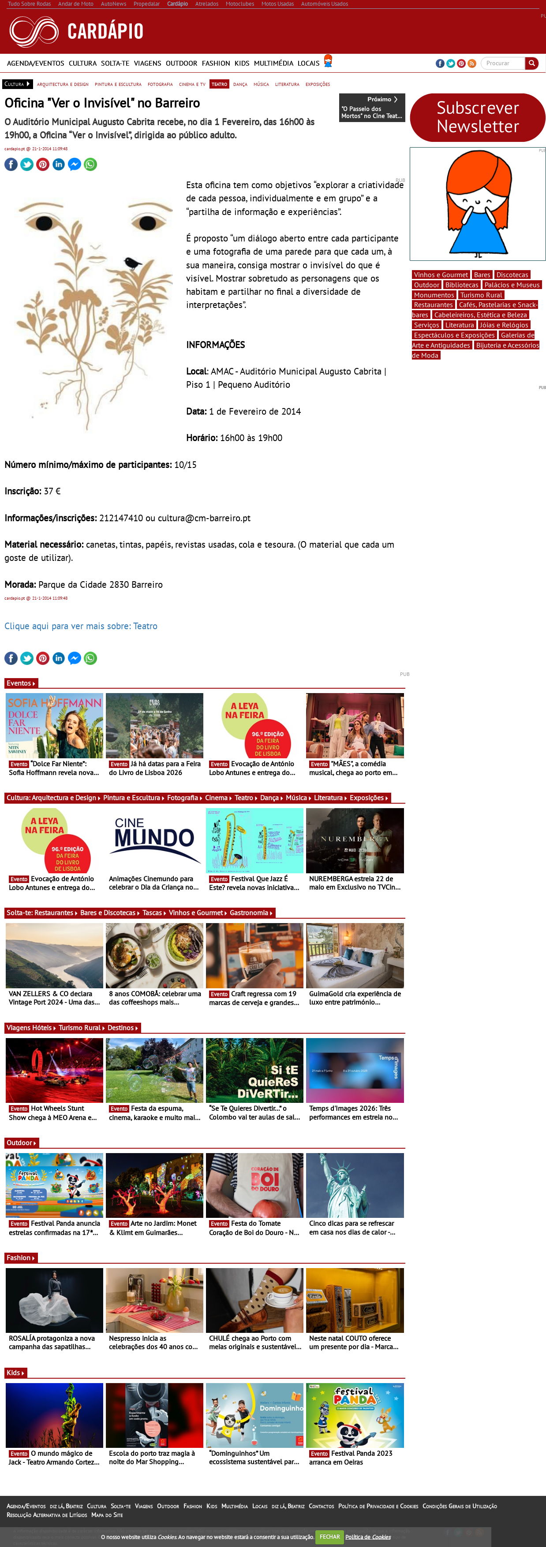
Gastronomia (251, 912)
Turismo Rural (82, 1027)
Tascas (154, 912)
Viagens (147, 63)
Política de (367, 1536)
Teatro (246, 797)
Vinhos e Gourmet (198, 912)
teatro (219, 84)
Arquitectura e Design (66, 797)
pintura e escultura (118, 84)
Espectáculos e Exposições (454, 334)
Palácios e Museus (512, 284)
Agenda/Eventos (35, 63)
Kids (242, 63)
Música (299, 797)
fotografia (160, 84)
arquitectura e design (63, 84)
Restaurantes (56, 912)
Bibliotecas (462, 284)
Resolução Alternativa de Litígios (47, 1515)
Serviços (426, 324)
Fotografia (185, 797)
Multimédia (273, 63)
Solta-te (115, 63)
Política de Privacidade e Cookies (378, 1506)
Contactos (321, 1506)
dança (240, 84)
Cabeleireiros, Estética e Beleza (480, 314)
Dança (272, 797)
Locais (309, 63)
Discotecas (512, 274)
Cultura (83, 63)
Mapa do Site (107, 1515)
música (261, 84)
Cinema (219, 797)
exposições (318, 84)
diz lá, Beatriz (66, 1506)
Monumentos (434, 294)
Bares (482, 274)
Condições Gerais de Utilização (460, 1506)
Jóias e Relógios (504, 324)
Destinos (123, 1027)
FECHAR (330, 1536)
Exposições (369, 797)
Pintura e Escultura (134, 797)
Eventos (21, 683)
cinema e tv (192, 84)
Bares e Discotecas (110, 912)
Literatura (331, 797)
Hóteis (44, 1027)
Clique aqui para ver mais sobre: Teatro (80, 626)
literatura (287, 84)
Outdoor (182, 63)
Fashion (216, 63)
